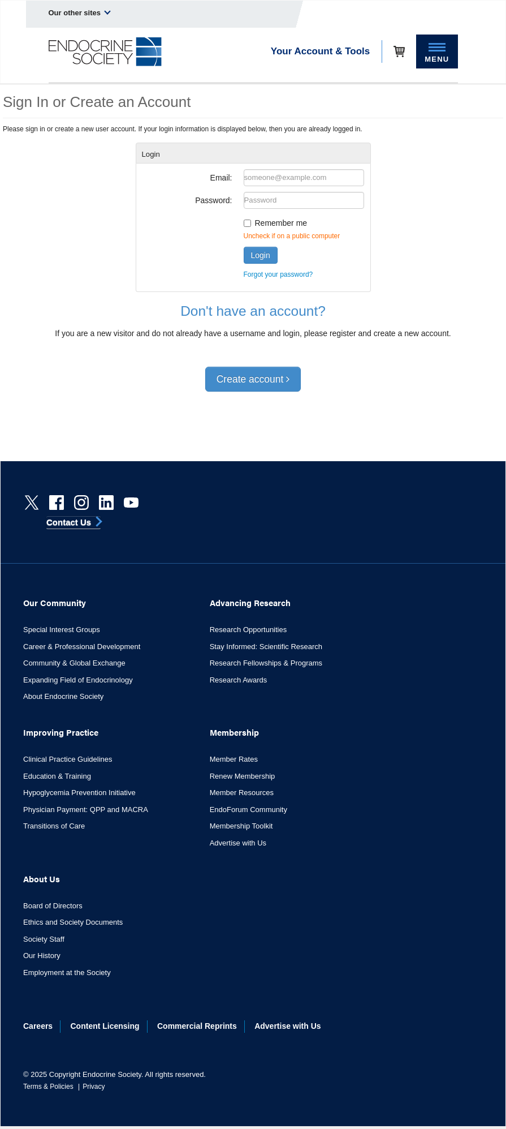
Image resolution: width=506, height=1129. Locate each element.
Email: (221, 177)
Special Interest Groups (61, 629)
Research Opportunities (248, 629)
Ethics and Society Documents (73, 922)
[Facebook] (56, 502)
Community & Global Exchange (74, 663)
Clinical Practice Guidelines (68, 759)
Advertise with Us (238, 843)
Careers (38, 1026)
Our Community (54, 602)
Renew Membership (242, 776)
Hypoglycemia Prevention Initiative (79, 792)
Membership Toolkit (241, 826)
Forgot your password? (278, 274)
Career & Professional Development (81, 646)
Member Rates (234, 759)
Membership (234, 732)
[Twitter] (31, 502)
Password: (213, 200)
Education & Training (57, 776)
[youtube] (131, 502)
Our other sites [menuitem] (80, 12)
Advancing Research (250, 602)
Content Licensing (105, 1026)
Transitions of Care (54, 826)
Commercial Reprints (197, 1026)
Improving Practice (60, 732)
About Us (41, 879)
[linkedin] (106, 502)
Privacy (94, 1087)
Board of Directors (53, 906)
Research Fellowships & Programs (266, 663)
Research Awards (238, 680)
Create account (253, 379)
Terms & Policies (48, 1087)
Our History (41, 955)
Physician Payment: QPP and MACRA (85, 809)
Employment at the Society (67, 972)
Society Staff (43, 939)
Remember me (281, 222)
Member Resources (242, 792)
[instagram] (81, 502)
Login (260, 255)
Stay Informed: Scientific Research (266, 646)
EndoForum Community (248, 809)
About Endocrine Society (63, 696)
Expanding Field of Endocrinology (78, 680)
